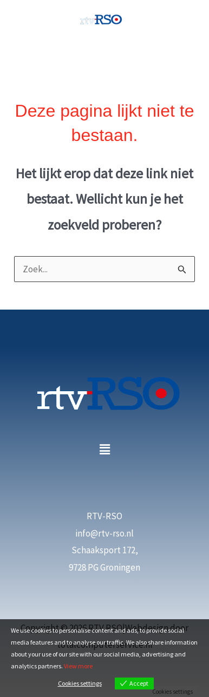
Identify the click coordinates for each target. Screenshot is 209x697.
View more (78, 666)
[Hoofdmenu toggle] (104, 55)
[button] (104, 449)
